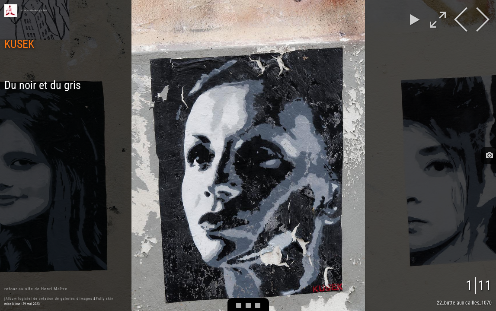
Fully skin (105, 299)
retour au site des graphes (33, 10)
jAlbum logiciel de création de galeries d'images (48, 299)
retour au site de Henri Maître (35, 288)
